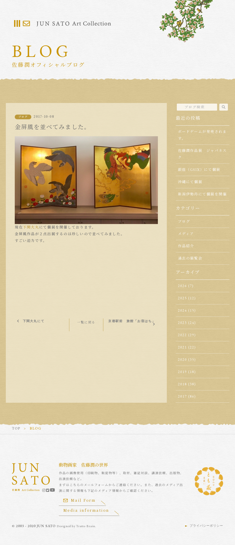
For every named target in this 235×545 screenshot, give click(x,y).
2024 (182, 310)
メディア (186, 233)
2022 (182, 335)
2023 (182, 322)
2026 (182, 285)
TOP (16, 428)
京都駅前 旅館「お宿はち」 (131, 321)
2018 (182, 384)
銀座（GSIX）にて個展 (199, 169)
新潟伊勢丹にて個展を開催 (202, 194)
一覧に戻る (86, 322)
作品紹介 (186, 246)
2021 (182, 347)
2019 (182, 371)
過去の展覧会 (190, 258)
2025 (182, 298)
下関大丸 (31, 227)
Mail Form (79, 500)
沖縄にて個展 (190, 182)
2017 (182, 396)
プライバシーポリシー (206, 526)
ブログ (23, 117)
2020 (182, 359)
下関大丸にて (33, 321)
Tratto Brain (85, 526)
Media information (86, 510)
